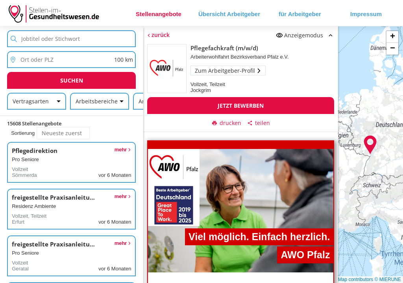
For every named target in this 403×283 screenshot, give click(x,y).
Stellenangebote (158, 14)
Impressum (366, 14)
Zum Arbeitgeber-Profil (227, 70)
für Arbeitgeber (300, 14)
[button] (370, 145)
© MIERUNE (387, 279)
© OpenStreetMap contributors (341, 279)
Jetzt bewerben (241, 105)
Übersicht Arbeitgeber (229, 14)
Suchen (71, 80)
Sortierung (23, 133)
